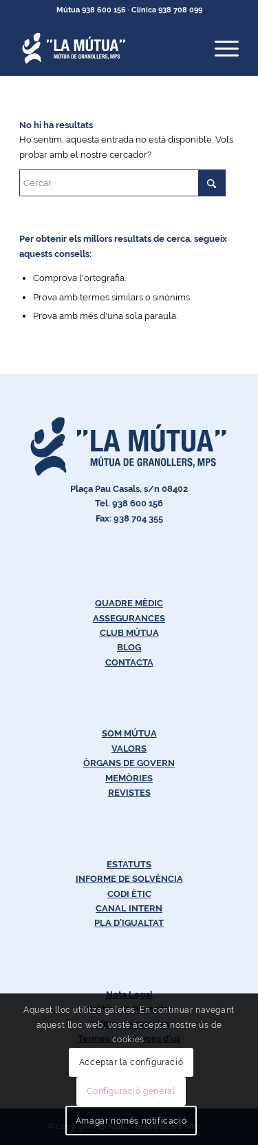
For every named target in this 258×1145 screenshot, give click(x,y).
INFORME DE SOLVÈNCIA (129, 879)
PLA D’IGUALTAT (129, 923)
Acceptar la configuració (131, 1062)
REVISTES (129, 792)
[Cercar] (122, 182)
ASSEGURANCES (129, 618)
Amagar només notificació (131, 1121)
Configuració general (131, 1091)
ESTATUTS (129, 864)
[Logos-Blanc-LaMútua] (107, 48)
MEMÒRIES (129, 778)
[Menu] (220, 48)
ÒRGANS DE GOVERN (129, 763)
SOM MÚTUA (129, 733)
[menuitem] (220, 48)
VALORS (129, 748)
